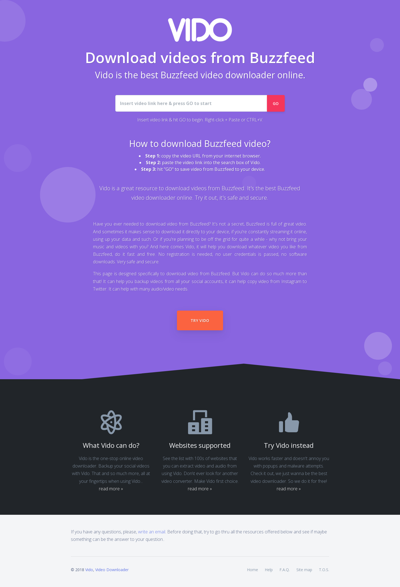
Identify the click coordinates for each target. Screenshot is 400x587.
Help (269, 569)
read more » (111, 489)
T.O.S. (324, 569)
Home (252, 569)
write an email (151, 532)
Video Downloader (112, 569)
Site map (304, 569)
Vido (89, 569)
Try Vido (200, 320)
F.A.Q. (284, 569)
